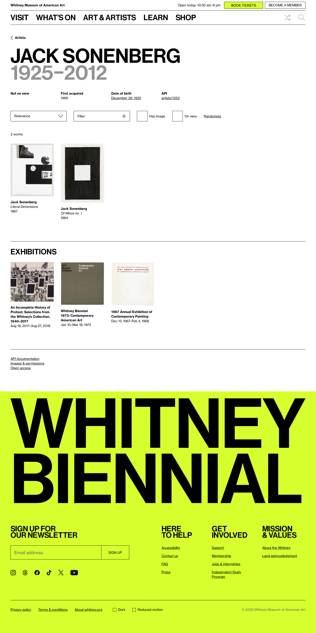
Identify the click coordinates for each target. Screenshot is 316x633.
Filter (81, 116)
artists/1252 (171, 98)
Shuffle (287, 17)
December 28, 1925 (126, 98)
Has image (151, 116)
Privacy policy (21, 609)
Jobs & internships (226, 564)
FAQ (165, 564)
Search (301, 17)
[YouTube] (74, 572)
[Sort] (39, 116)
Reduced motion (147, 609)
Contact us (170, 556)
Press (166, 572)
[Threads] (25, 572)
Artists (20, 38)
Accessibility (171, 548)
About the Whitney (276, 548)
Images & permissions (27, 363)
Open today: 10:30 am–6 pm (199, 5)
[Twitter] (61, 572)
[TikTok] (49, 572)
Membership (221, 556)
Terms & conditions (53, 609)
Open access (21, 368)
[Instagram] (13, 572)
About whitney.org (88, 609)
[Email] (56, 552)
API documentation (25, 359)
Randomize (212, 116)
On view (184, 116)
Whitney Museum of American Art (38, 5)
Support (218, 548)
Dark (119, 609)
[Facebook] (37, 572)
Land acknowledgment (279, 556)
